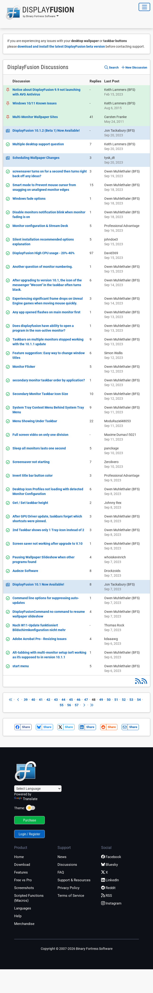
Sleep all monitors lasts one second (39, 448)
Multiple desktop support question (38, 144)
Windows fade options (28, 198)
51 (116, 700)
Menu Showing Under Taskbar (34, 421)
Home (19, 857)
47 (86, 700)
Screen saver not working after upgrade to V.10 (47, 543)
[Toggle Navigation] (144, 7)
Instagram (111, 903)
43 (56, 700)
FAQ (61, 872)
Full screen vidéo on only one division (40, 435)
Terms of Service (71, 895)
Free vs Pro (23, 880)
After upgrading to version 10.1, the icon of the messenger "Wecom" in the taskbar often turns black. (47, 284)
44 (63, 700)
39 (26, 700)
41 (41, 700)
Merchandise (24, 924)
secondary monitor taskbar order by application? (48, 380)
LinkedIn (110, 880)
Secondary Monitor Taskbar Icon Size (40, 394)
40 (33, 700)
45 (71, 700)
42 (48, 700)
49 (101, 700)
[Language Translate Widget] (38, 788)
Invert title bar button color (32, 475)
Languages (22, 908)
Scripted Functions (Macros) (29, 898)
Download (22, 865)
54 (139, 700)
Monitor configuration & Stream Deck (40, 226)
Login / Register (29, 834)
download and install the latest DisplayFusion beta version (61, 46)
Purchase (29, 820)
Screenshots (24, 888)
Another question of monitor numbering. (42, 266)
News (62, 857)
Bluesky (109, 865)
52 (124, 700)
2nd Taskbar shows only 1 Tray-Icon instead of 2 (48, 530)
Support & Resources (74, 880)
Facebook (111, 857)
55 (61, 705)
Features (21, 872)
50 (109, 700)
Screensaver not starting (31, 462)
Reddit (108, 888)
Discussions (67, 865)
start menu (20, 666)
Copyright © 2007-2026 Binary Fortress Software (76, 949)
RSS (106, 895)
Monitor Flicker (23, 366)
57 (77, 705)
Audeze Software (25, 571)
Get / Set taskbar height (30, 503)
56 (69, 705)
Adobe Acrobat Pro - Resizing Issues (39, 639)
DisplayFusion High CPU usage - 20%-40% (43, 253)
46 (78, 700)
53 (131, 700)
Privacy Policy (68, 888)
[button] (38, 13)
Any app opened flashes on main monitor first (46, 312)
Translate (25, 799)
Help (17, 916)
